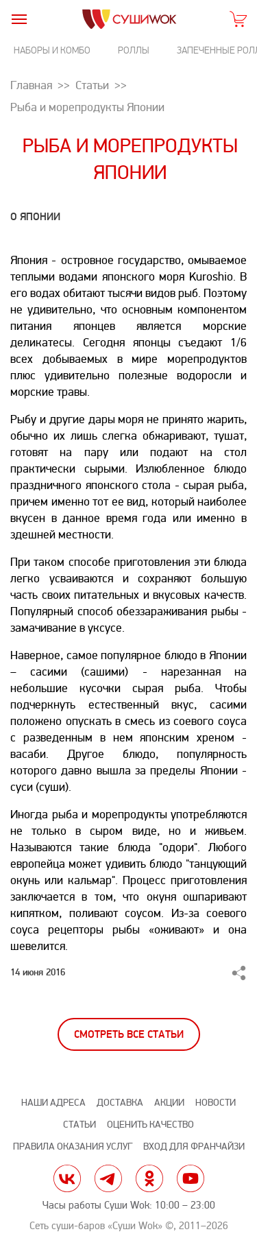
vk (67, 1178)
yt (190, 1178)
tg (108, 1178)
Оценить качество (150, 1124)
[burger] (19, 19)
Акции (169, 1102)
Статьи (79, 1124)
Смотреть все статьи (129, 1034)
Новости (215, 1102)
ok (149, 1178)
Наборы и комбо (52, 50)
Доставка (120, 1102)
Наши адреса (53, 1102)
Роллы (133, 50)
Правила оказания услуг (72, 1146)
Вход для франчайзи (194, 1146)
